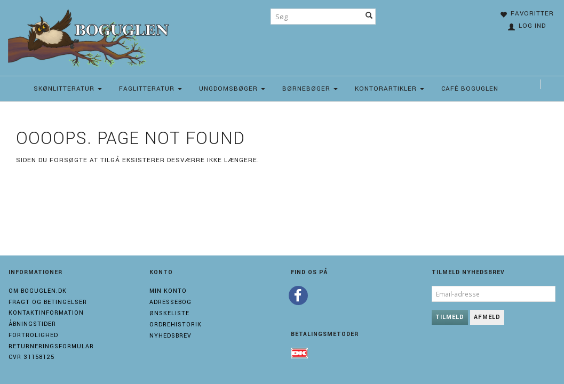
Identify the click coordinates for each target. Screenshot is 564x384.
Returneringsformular (51, 346)
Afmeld (487, 317)
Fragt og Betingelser (48, 302)
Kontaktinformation (46, 313)
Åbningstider (32, 324)
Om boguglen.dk (38, 291)
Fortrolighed (33, 335)
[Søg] (369, 16)
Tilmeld (449, 317)
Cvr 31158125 (31, 357)
